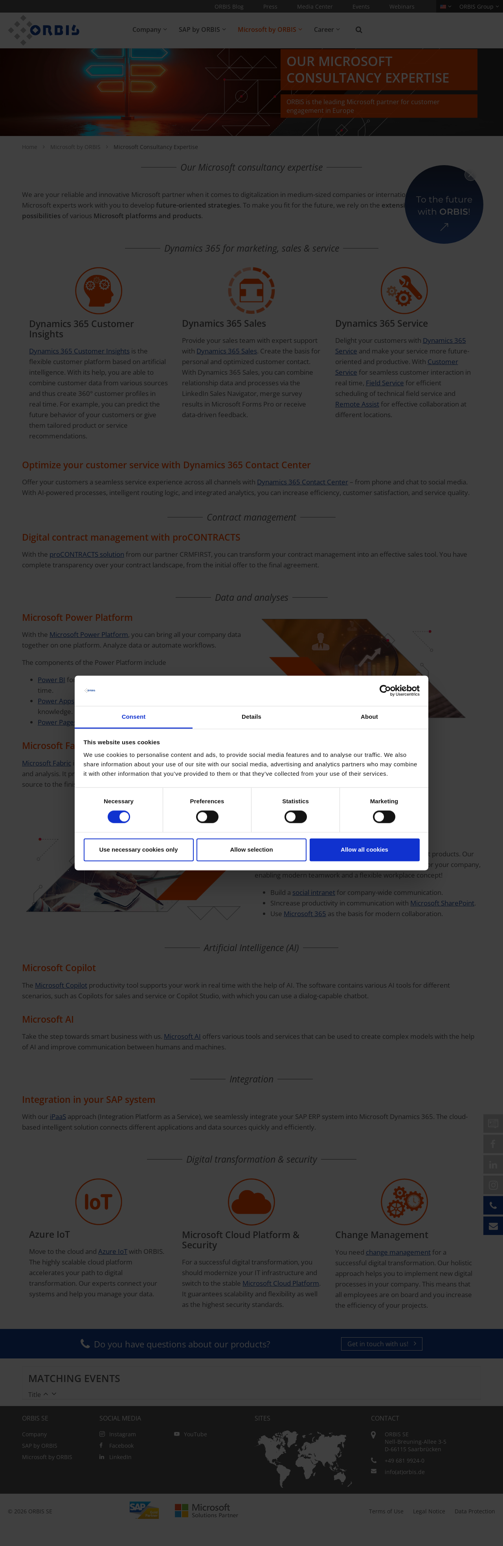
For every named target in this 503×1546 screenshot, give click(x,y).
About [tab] (369, 716)
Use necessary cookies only (138, 849)
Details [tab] (251, 716)
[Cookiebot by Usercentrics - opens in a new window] (385, 691)
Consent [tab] (134, 716)
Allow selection (251, 849)
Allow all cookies (364, 849)
